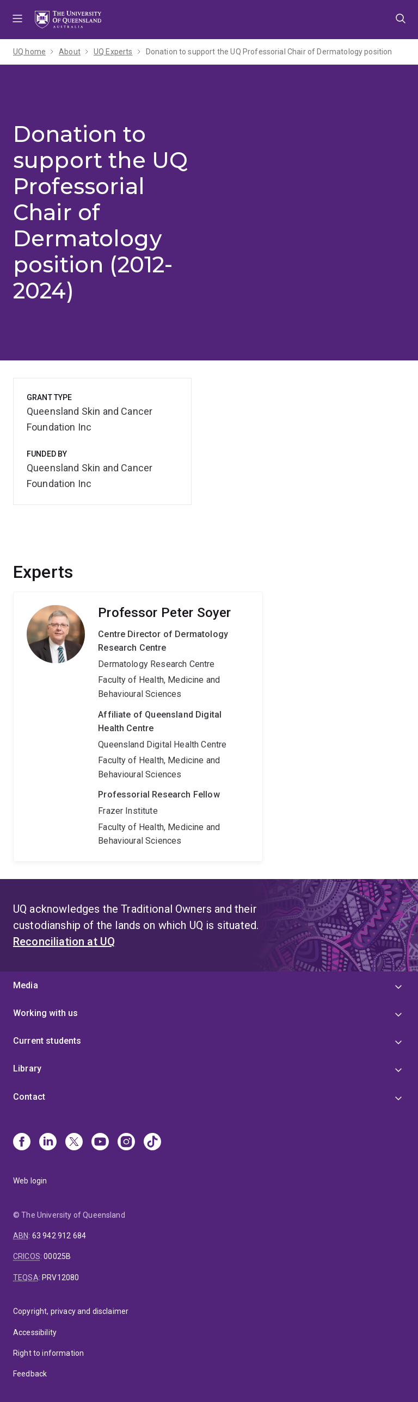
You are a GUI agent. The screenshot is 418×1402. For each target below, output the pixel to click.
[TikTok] (152, 1142)
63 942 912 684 (59, 1235)
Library (27, 1068)
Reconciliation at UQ (64, 941)
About (70, 51)
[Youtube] (100, 1142)
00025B (57, 1256)
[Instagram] (126, 1142)
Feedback (30, 1373)
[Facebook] (21, 1142)
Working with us (45, 1013)
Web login (30, 1180)
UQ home (29, 51)
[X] (74, 1142)
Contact (29, 1097)
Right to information (48, 1353)
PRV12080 (60, 1277)
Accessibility (35, 1332)
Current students (47, 1041)
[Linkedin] (48, 1142)
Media (25, 985)
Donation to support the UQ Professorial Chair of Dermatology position (269, 51)
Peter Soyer (138, 726)
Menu (17, 19)
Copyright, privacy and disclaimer (70, 1311)
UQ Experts (113, 51)
